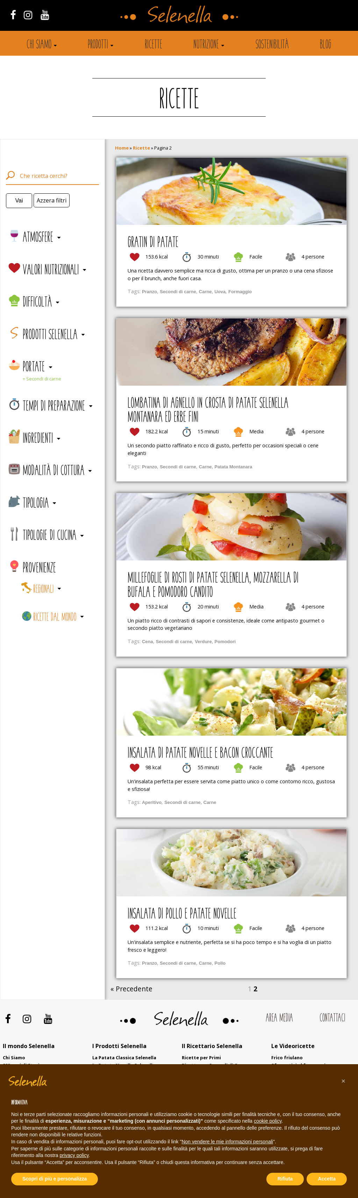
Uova (220, 291)
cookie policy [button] (267, 1121)
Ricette (153, 45)
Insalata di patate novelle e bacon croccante (200, 754)
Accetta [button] (327, 1179)
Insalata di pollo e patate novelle (182, 915)
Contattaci (332, 1018)
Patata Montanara (233, 466)
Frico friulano (287, 1057)
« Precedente (131, 988)
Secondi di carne (178, 291)
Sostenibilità (272, 45)
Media (256, 431)
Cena (147, 641)
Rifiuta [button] (285, 1179)
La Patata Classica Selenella (124, 1057)
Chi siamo (39, 45)
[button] (343, 1081)
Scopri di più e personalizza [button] (54, 1179)
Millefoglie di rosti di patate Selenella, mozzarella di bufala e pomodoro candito (213, 586)
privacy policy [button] (74, 1155)
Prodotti (98, 45)
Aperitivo (152, 802)
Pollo (220, 963)
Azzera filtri (51, 200)
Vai (19, 201)
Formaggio (240, 291)
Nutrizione (206, 45)
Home (122, 148)
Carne (205, 291)
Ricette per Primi (201, 1057)
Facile (255, 256)
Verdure (203, 641)
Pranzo (149, 291)
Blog (325, 45)
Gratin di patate (153, 243)
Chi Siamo (14, 1057)
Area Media (279, 1018)
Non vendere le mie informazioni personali (227, 1141)
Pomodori (225, 641)
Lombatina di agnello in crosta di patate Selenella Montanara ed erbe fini (208, 411)
